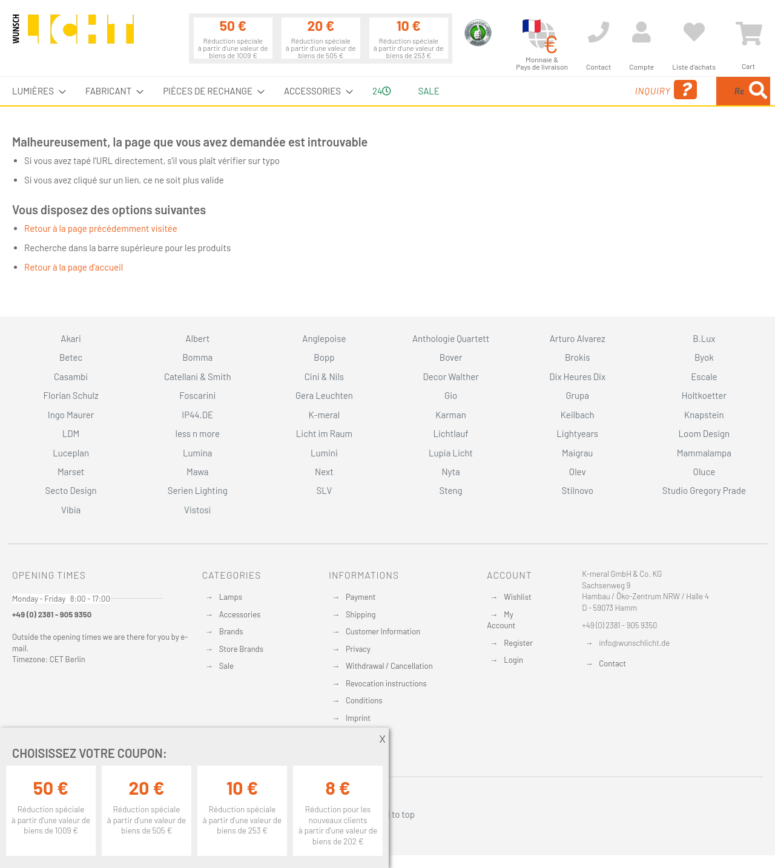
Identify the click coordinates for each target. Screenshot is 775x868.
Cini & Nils (324, 376)
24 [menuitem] (381, 90)
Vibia (71, 509)
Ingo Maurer (71, 414)
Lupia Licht (451, 452)
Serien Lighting (198, 490)
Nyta (450, 471)
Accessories (239, 614)
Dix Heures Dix (577, 376)
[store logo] (73, 34)
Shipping (361, 614)
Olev (577, 471)
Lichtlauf (450, 433)
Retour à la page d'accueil (73, 266)
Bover (451, 357)
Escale (704, 376)
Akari (71, 338)
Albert (197, 338)
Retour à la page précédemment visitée (100, 228)
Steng (450, 490)
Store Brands (241, 649)
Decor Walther (450, 376)
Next (324, 471)
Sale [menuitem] (428, 90)
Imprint (358, 718)
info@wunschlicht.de (634, 643)
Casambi (71, 376)
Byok (704, 357)
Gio (450, 395)
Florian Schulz (71, 395)
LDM (71, 433)
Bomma (197, 357)
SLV (324, 490)
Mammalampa (704, 452)
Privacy (358, 649)
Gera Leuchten (324, 395)
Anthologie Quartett (450, 338)
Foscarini (197, 395)
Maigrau (577, 452)
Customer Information (383, 631)
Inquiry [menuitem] (568, 90)
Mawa (197, 471)
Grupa (577, 395)
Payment (361, 597)
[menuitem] (35, 91)
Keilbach (578, 414)
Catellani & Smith (197, 376)
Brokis (577, 357)
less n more (198, 433)
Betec (70, 357)
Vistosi (197, 509)
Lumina (198, 452)
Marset (71, 471)
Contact (612, 663)
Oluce (704, 471)
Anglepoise (324, 338)
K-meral (324, 414)
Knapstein (704, 414)
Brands (231, 631)
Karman (450, 414)
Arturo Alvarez (577, 338)
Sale (226, 666)
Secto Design (70, 490)
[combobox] (682, 91)
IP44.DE (197, 414)
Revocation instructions (386, 683)
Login (513, 660)
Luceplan (71, 452)
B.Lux (704, 338)
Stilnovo (577, 490)
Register (518, 643)
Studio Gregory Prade (704, 490)
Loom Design (704, 433)
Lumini (324, 452)
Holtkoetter (704, 395)
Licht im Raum (324, 433)
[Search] (758, 91)
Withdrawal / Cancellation (389, 666)
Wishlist (517, 597)
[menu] (387, 91)
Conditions (364, 700)
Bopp (324, 357)
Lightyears (577, 433)
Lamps (230, 597)
